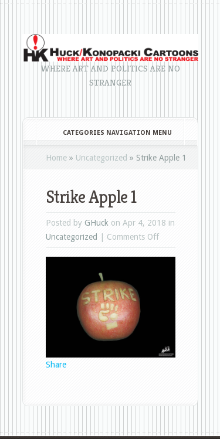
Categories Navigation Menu (109, 133)
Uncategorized (101, 157)
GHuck (96, 222)
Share (56, 364)
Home (56, 157)
